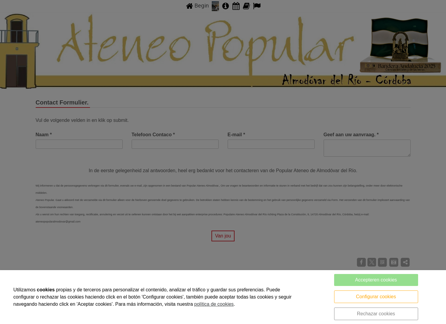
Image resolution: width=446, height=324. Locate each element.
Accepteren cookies (376, 279)
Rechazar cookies (376, 313)
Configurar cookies (376, 296)
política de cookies (214, 304)
